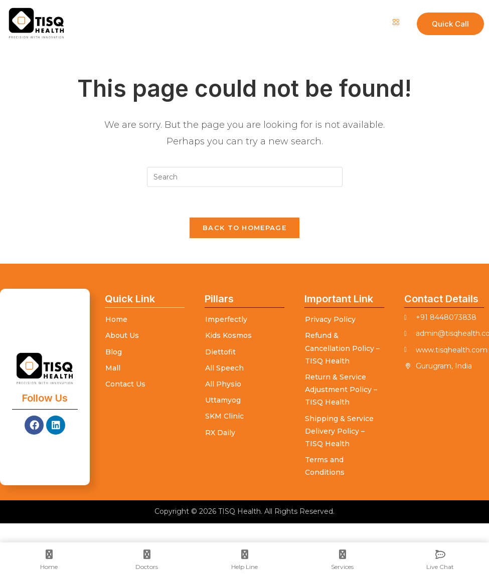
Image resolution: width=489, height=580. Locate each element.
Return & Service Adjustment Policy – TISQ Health (341, 389)
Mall (112, 367)
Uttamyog (223, 400)
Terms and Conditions (325, 466)
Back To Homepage (244, 228)
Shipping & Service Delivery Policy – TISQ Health (339, 431)
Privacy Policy (330, 319)
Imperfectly (226, 319)
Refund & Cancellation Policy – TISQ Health (342, 348)
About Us (122, 335)
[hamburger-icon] (395, 23)
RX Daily (220, 432)
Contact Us (125, 384)
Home (116, 319)
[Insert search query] (245, 177)
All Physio (223, 384)
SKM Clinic (224, 416)
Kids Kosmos (228, 335)
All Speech (224, 367)
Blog (113, 351)
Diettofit (220, 351)
